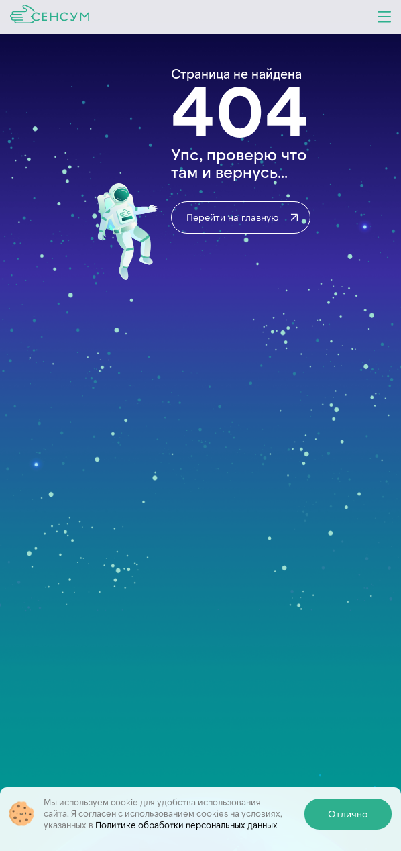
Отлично (348, 813)
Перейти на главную (243, 217)
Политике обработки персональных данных (186, 824)
